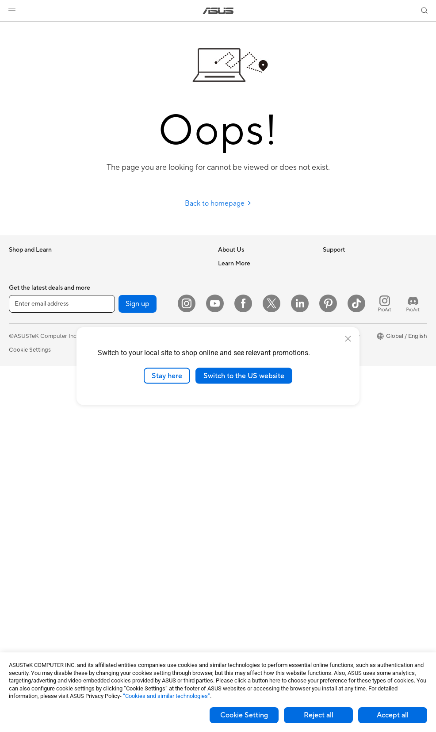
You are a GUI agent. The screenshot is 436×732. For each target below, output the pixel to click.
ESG (328, 263)
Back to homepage (218, 203)
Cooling (19, 609)
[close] (348, 338)
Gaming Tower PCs (33, 476)
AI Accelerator (131, 303)
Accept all (393, 715)
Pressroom (232, 316)
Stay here (167, 375)
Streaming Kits (131, 529)
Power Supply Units (34, 623)
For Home (22, 330)
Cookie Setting (244, 715)
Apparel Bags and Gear (142, 542)
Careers (228, 276)
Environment (339, 276)
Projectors (22, 437)
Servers (122, 449)
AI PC (330, 303)
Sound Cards (129, 316)
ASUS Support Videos (247, 462)
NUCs (17, 490)
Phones (18, 276)
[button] (12, 11)
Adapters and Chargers (142, 569)
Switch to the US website (243, 375)
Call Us (227, 436)
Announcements (239, 289)
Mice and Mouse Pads (140, 502)
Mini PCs (20, 503)
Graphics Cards (29, 583)
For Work (21, 343)
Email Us (229, 422)
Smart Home (128, 462)
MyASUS (230, 475)
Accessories (24, 303)
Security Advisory (241, 449)
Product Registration (245, 409)
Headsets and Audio (138, 516)
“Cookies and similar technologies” (166, 696)
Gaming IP (125, 635)
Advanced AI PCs (345, 316)
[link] (218, 11)
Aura (329, 409)
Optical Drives (130, 263)
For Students (25, 370)
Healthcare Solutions (36, 290)
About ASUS (234, 263)
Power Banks (129, 595)
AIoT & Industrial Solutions (146, 422)
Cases (17, 596)
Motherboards (28, 570)
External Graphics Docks (144, 289)
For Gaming (24, 383)
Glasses (19, 543)
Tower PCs (23, 463)
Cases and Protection (140, 556)
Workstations (26, 516)
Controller (125, 609)
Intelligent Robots (135, 409)
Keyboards (126, 489)
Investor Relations (241, 303)
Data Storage (129, 276)
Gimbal (121, 622)
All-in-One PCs (28, 450)
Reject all (318, 715)
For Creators (25, 356)
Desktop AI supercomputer (147, 436)
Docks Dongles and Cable (146, 582)
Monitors (21, 423)
